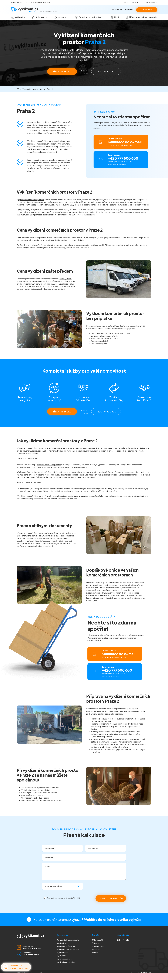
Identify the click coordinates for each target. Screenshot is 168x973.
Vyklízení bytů (62, 956)
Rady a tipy (96, 949)
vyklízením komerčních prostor (31, 199)
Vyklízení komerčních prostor (68, 949)
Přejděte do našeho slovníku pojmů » (113, 920)
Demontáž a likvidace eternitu (68, 940)
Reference (117, 9)
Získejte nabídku (98, 940)
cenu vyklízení (65, 278)
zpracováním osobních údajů (69, 898)
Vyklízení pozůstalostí (65, 959)
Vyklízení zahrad (63, 943)
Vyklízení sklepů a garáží (66, 946)
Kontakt (129, 9)
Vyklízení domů (62, 952)
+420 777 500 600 (131, 2)
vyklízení (29, 538)
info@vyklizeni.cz (150, 2)
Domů (18, 89)
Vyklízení (66, 962)
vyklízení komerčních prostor (55, 122)
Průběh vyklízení (98, 946)
